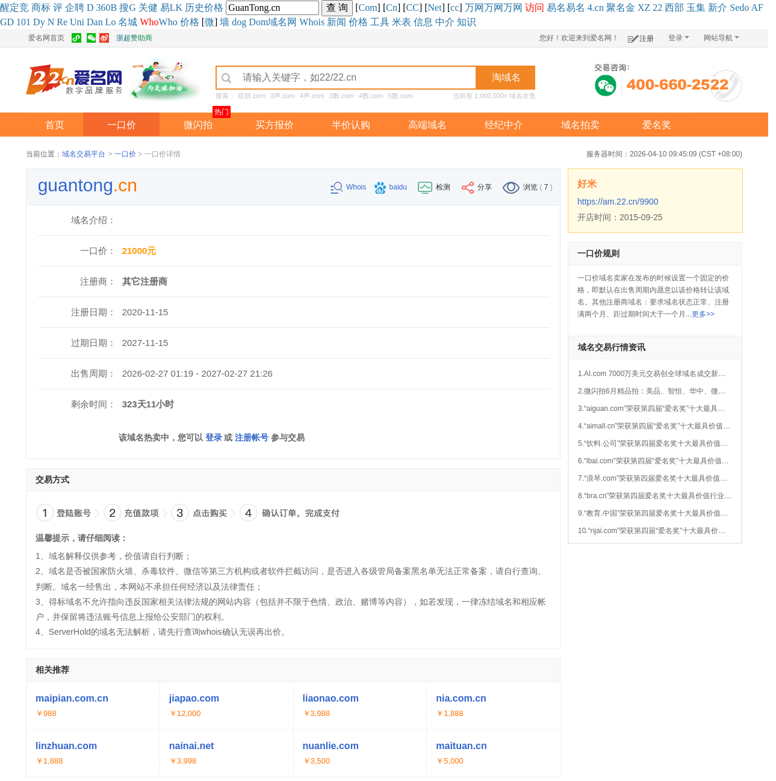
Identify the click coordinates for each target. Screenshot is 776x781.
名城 (127, 22)
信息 (423, 22)
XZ (644, 7)
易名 (556, 7)
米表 (401, 22)
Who (168, 22)
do (744, 7)
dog (239, 22)
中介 (445, 22)
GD (7, 22)
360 (103, 7)
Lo (110, 22)
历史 (194, 7)
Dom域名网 (273, 22)
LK (176, 7)
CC (412, 7)
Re (62, 22)
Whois (311, 22)
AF (757, 7)
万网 (474, 7)
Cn (391, 7)
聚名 (615, 7)
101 (23, 22)
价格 (213, 7)
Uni (77, 22)
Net (435, 7)
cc (454, 7)
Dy (39, 22)
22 (657, 7)
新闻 (336, 22)
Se (734, 7)
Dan (95, 22)
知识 (466, 22)
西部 (674, 7)
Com (367, 7)
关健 (148, 7)
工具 (380, 22)
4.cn (596, 7)
